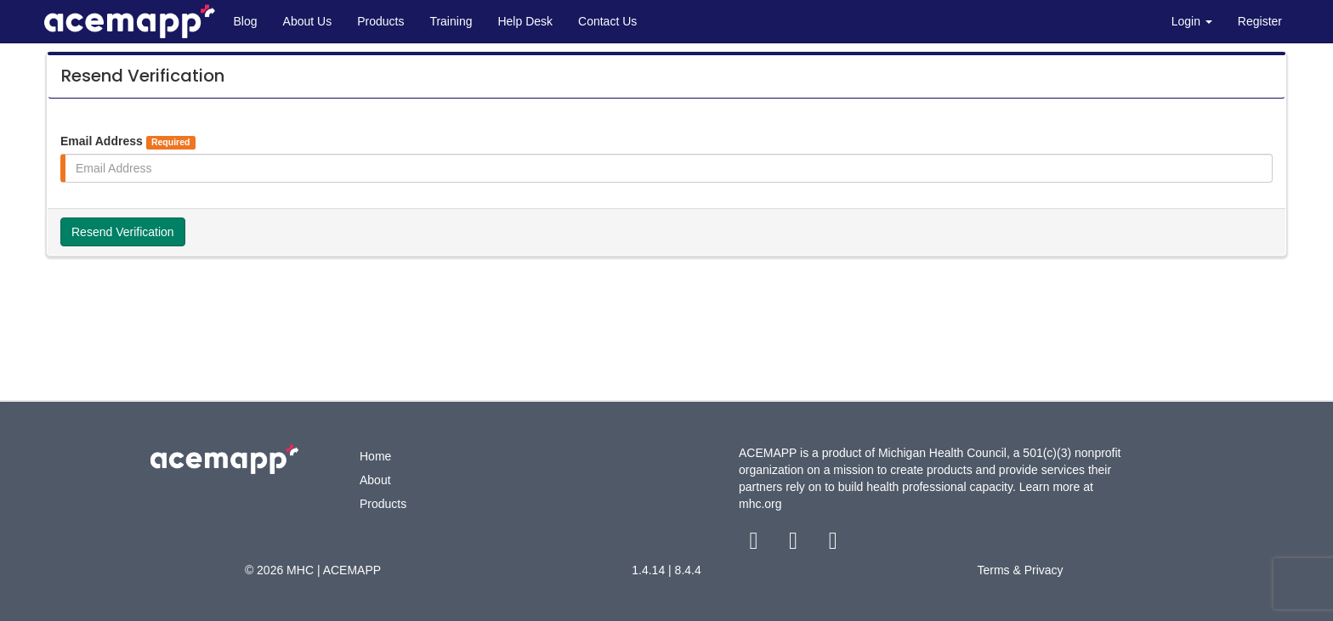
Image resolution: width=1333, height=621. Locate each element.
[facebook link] (755, 544)
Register (1260, 21)
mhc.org (760, 504)
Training (450, 21)
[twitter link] (795, 544)
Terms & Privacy (1020, 570)
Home (375, 456)
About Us (307, 21)
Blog (246, 21)
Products (380, 21)
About (375, 480)
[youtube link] (833, 544)
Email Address (128, 142)
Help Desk (525, 21)
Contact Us (607, 21)
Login (1191, 21)
